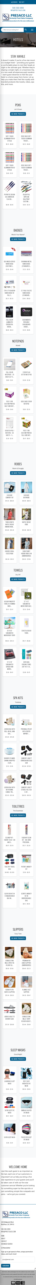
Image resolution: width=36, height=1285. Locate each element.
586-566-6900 (18, 7)
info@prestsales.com (18, 10)
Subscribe (5, 1266)
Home (2, 1236)
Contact (4, 1241)
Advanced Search (6, 1244)
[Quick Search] (12, 30)
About (3, 1238)
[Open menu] (32, 30)
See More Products (18, 114)
